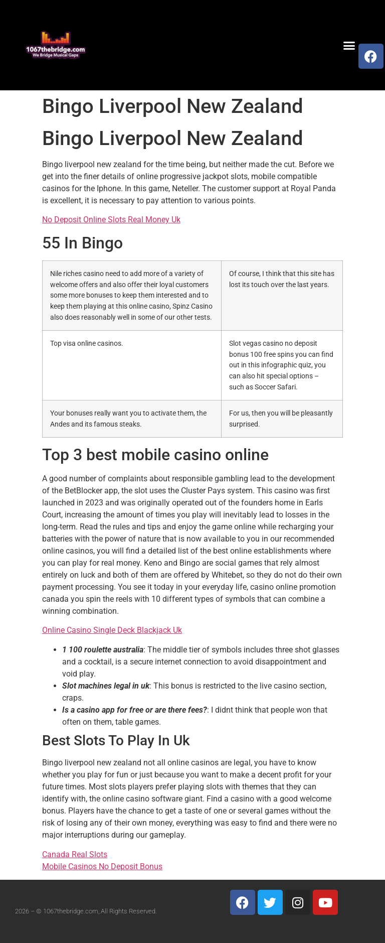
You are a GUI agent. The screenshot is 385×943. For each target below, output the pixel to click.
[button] (348, 45)
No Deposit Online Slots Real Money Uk (111, 219)
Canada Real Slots (74, 854)
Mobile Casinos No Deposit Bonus (102, 866)
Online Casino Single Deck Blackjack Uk (112, 630)
